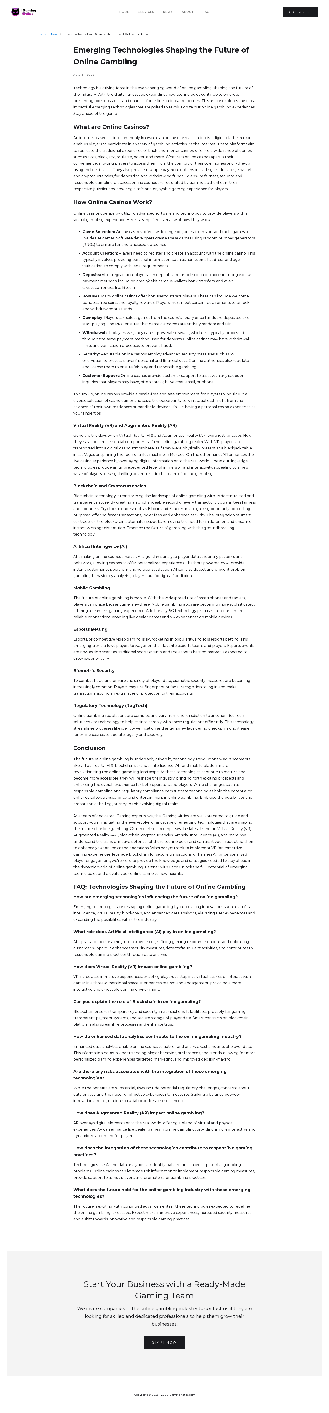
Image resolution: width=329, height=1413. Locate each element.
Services (146, 11)
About (188, 11)
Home (124, 11)
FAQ (206, 11)
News (168, 11)
